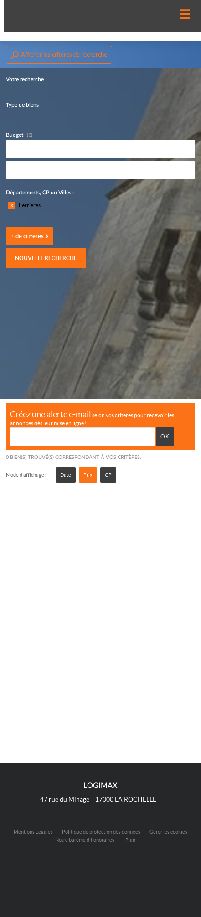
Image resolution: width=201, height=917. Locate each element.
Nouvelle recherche (46, 258)
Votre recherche (25, 79)
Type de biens (22, 105)
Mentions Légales (33, 831)
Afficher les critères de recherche (59, 55)
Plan (130, 840)
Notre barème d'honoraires (85, 840)
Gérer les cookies (168, 831)
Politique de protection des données (101, 831)
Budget (14, 135)
